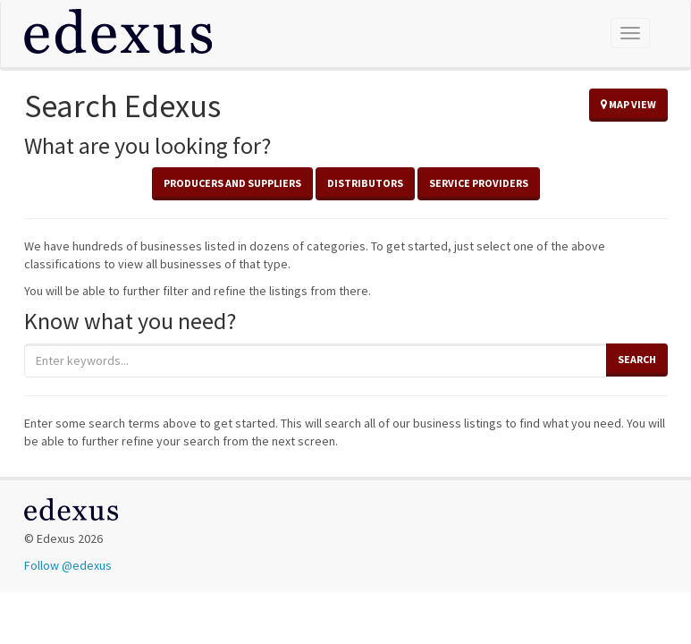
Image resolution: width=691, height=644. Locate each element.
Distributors (365, 183)
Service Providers (478, 183)
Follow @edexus (68, 565)
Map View (628, 104)
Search (637, 359)
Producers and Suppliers (232, 183)
